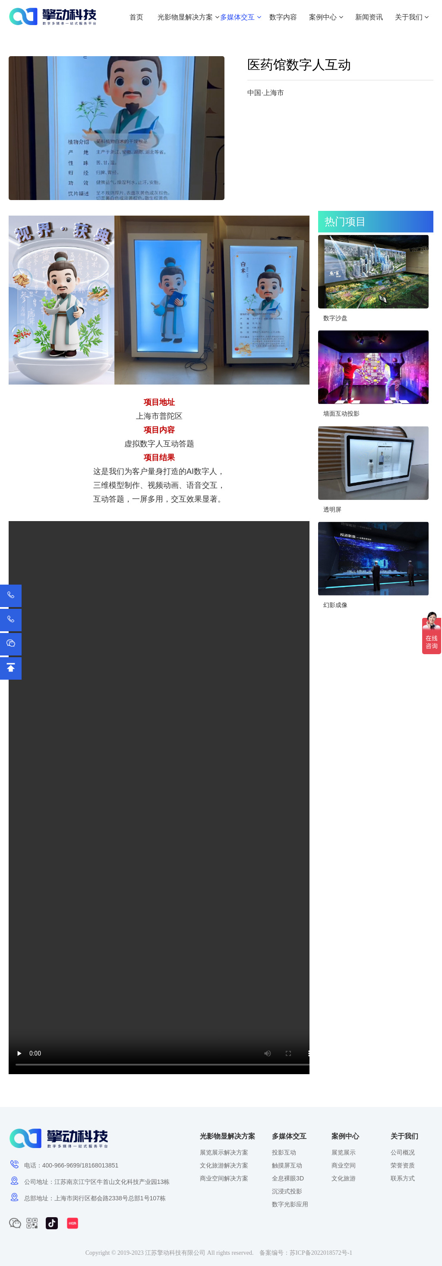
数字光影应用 (290, 1204)
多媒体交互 (240, 17)
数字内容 (283, 17)
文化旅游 (344, 1178)
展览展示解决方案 (224, 1152)
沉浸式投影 (287, 1191)
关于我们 (412, 17)
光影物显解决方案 (188, 17)
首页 (136, 17)
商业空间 (344, 1165)
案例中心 (326, 17)
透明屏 (332, 509)
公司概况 (403, 1152)
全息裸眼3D (288, 1178)
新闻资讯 (369, 17)
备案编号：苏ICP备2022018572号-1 (305, 1253)
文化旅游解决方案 (224, 1165)
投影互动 (284, 1152)
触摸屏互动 (287, 1165)
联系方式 (403, 1178)
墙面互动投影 (341, 413)
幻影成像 (335, 604)
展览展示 (344, 1152)
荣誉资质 (403, 1165)
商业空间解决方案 (224, 1178)
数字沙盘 (335, 318)
